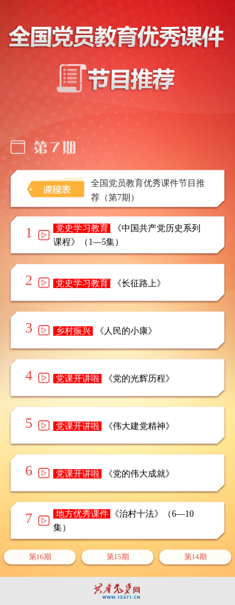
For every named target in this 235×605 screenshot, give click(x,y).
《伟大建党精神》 (113, 426)
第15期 (118, 556)
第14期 (195, 556)
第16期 (40, 556)
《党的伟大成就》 (113, 473)
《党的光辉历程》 (113, 378)
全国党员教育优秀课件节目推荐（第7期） (148, 190)
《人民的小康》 (105, 331)
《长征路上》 (109, 283)
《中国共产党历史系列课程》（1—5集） (127, 235)
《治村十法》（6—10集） (123, 521)
